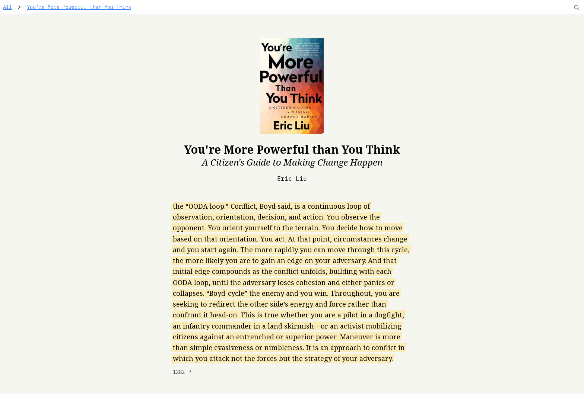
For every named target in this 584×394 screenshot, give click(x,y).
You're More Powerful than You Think (79, 7)
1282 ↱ (182, 372)
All (7, 7)
